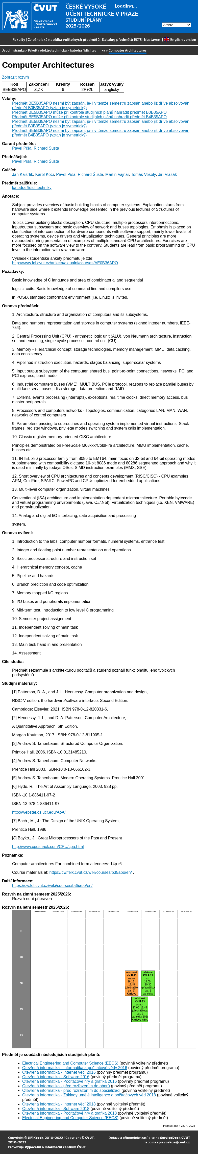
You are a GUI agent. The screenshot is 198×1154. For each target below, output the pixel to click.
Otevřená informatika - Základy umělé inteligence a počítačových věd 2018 (89, 1095)
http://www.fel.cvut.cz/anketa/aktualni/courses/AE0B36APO (65, 263)
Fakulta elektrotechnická (47, 50)
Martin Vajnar (117, 174)
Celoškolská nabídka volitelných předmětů (64, 39)
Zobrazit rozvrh (15, 77)
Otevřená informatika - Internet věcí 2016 (59, 1072)
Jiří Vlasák (167, 174)
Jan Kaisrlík (22, 174)
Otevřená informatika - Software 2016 (55, 1077)
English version (180, 39)
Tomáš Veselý (143, 174)
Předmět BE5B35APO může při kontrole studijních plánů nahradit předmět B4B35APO (89, 117)
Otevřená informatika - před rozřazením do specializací (71, 1090)
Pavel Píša (21, 148)
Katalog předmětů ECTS (122, 39)
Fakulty (19, 39)
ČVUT (89, 1137)
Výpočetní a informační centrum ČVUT (55, 1147)
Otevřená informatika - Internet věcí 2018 (59, 1104)
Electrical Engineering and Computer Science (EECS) (70, 1063)
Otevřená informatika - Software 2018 (55, 1108)
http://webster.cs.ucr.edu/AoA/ (39, 812)
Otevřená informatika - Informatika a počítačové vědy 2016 (74, 1068)
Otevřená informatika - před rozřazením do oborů (66, 1086)
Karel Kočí (44, 174)
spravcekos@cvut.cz (173, 1142)
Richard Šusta (46, 148)
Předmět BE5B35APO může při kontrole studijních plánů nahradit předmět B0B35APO (89, 112)
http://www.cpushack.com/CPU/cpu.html (48, 846)
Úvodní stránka (13, 50)
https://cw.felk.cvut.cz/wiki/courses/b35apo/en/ (90, 872)
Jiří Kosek (35, 1137)
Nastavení (152, 39)
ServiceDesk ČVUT (175, 1137)
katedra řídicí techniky (87, 50)
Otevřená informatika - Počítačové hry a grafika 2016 (69, 1081)
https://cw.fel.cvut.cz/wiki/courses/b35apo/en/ (52, 885)
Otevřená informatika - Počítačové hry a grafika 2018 (69, 1113)
